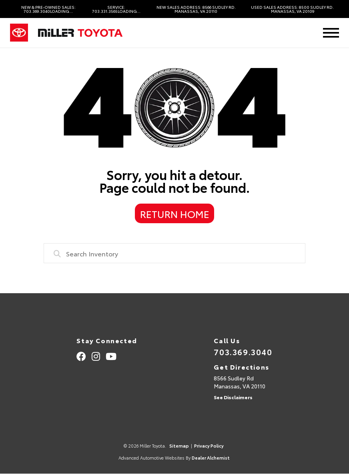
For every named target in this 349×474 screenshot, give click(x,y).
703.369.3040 (243, 352)
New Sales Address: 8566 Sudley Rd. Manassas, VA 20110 (196, 9)
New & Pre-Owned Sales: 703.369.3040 (48, 9)
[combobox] (174, 253)
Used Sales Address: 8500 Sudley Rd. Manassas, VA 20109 (292, 9)
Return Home (174, 213)
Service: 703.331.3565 (116, 9)
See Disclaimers (233, 397)
